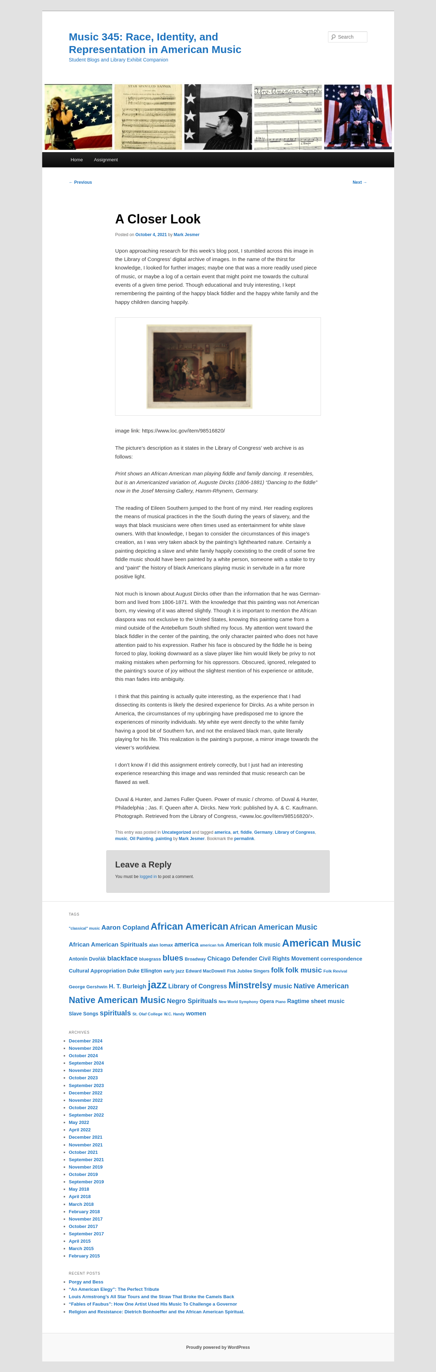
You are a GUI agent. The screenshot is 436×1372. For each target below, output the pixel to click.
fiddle (246, 832)
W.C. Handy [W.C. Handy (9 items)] (174, 1014)
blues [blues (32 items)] (173, 957)
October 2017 (83, 1226)
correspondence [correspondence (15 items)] (341, 959)
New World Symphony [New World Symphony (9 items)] (238, 1002)
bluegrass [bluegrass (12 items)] (150, 959)
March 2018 (81, 1204)
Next (360, 182)
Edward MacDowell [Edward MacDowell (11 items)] (206, 971)
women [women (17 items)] (196, 1013)
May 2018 (79, 1189)
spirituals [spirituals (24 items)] (115, 1013)
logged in (148, 876)
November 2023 (86, 1070)
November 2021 (86, 1144)
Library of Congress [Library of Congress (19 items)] (197, 986)
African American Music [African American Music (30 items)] (273, 927)
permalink (244, 838)
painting (164, 838)
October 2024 (83, 1055)
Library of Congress (295, 832)
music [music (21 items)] (282, 986)
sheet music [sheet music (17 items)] (328, 1001)
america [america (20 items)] (186, 944)
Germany (263, 832)
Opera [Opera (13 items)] (267, 1001)
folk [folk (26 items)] (277, 970)
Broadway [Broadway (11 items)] (195, 959)
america (222, 832)
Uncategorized (176, 832)
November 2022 (86, 1100)
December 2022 (85, 1092)
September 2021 (86, 1159)
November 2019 (86, 1167)
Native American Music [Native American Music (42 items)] (117, 1000)
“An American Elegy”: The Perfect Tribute (114, 1289)
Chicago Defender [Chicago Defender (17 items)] (232, 958)
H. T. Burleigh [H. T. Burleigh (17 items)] (127, 986)
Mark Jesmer (186, 234)
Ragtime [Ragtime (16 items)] (298, 1001)
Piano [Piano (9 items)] (281, 1002)
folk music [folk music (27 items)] (303, 970)
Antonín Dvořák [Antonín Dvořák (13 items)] (87, 959)
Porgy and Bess (86, 1282)
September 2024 (86, 1063)
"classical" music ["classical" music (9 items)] (84, 928)
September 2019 (86, 1181)
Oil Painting (141, 838)
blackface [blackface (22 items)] (122, 958)
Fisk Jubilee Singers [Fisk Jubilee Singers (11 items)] (248, 971)
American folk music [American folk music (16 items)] (253, 945)
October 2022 (83, 1107)
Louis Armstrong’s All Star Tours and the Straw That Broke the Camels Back (151, 1296)
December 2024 (85, 1040)
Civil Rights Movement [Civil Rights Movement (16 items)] (289, 959)
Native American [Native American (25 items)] (321, 986)
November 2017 (86, 1219)
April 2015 (80, 1241)
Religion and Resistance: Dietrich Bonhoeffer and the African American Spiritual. (157, 1311)
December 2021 (85, 1137)
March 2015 (81, 1248)
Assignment (106, 159)
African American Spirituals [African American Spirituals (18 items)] (108, 944)
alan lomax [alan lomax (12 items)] (161, 945)
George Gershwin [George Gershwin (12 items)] (88, 986)
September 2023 (86, 1085)
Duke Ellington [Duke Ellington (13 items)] (144, 971)
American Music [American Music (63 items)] (321, 943)
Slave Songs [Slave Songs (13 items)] (84, 1013)
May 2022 (79, 1122)
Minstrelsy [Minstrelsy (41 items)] (250, 985)
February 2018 (84, 1211)
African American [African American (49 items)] (189, 926)
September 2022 (86, 1115)
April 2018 (80, 1196)
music (121, 838)
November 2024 (86, 1048)
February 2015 (84, 1256)
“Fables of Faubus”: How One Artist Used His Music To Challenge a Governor (153, 1304)
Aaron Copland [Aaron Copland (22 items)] (125, 927)
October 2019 (83, 1174)
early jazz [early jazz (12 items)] (174, 971)
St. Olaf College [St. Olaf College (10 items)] (147, 1014)
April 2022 (80, 1129)
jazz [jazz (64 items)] (157, 984)
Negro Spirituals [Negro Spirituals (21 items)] (192, 1000)
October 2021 (83, 1152)
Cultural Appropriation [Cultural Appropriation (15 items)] (97, 971)
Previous (80, 182)
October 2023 (83, 1077)
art (235, 832)
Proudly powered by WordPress (218, 1347)
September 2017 (86, 1233)
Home (77, 159)
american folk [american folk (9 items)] (212, 945)
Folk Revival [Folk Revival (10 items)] (335, 971)
